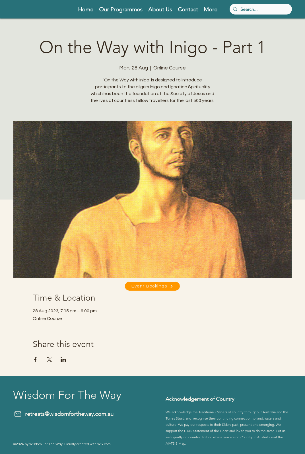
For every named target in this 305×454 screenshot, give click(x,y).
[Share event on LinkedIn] (63, 359)
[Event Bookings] (152, 286)
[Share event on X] (49, 359)
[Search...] (260, 9)
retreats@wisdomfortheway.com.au (69, 413)
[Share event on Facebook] (35, 359)
